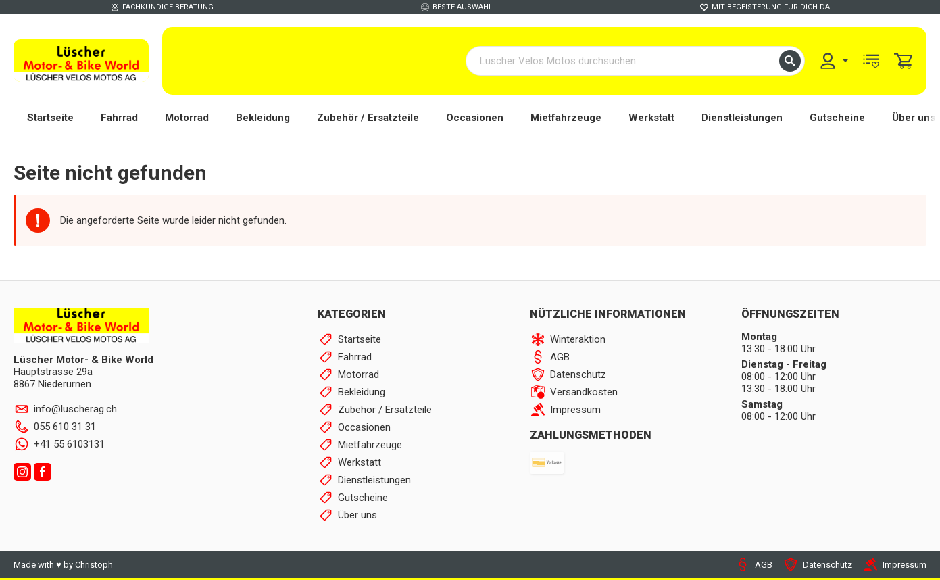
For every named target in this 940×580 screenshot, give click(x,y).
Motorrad (187, 118)
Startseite (50, 118)
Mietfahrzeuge (565, 118)
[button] (790, 61)
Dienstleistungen (742, 118)
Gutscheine (837, 118)
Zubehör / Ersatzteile (368, 118)
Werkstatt (651, 118)
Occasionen (474, 118)
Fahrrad (119, 118)
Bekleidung (263, 118)
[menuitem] (833, 61)
